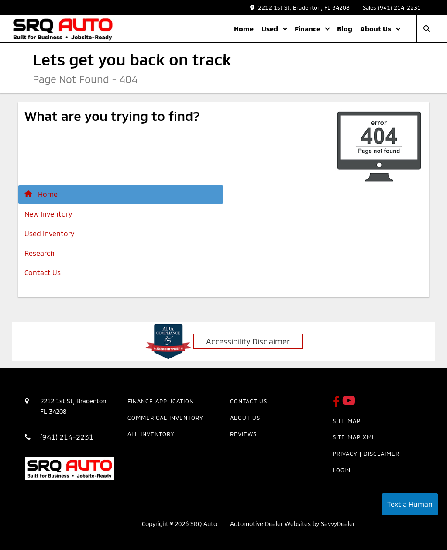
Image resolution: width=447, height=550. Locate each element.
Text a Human (410, 504)
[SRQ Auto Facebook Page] (337, 404)
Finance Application (160, 401)
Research (39, 253)
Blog (344, 28)
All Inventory (151, 433)
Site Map (347, 420)
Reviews (243, 433)
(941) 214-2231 (399, 7)
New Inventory (48, 214)
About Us (376, 28)
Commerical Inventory (165, 417)
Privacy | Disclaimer (366, 453)
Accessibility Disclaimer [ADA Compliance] (248, 341)
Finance (308, 28)
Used (270, 28)
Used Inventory (49, 233)
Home (244, 28)
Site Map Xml (354, 436)
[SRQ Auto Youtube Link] (348, 404)
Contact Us (42, 272)
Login (342, 470)
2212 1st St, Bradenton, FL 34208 (300, 7)
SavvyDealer (338, 523)
